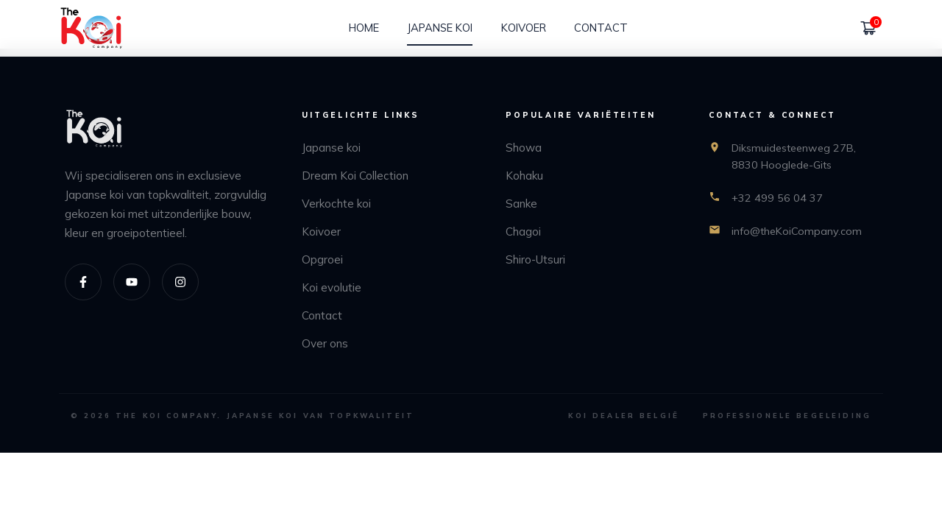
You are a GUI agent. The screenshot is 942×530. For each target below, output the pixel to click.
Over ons (325, 343)
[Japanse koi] (439, 28)
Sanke (521, 204)
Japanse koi (331, 148)
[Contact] (601, 28)
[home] (91, 28)
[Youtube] (131, 282)
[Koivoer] (523, 28)
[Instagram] (180, 282)
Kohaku (524, 176)
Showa (524, 148)
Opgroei (322, 259)
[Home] (364, 28)
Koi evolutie (331, 287)
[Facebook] (83, 282)
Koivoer (321, 232)
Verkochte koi (336, 204)
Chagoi (523, 232)
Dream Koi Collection (355, 176)
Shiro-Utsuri (535, 259)
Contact (322, 315)
